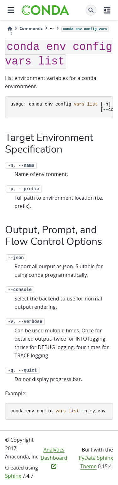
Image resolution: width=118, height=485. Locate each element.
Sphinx (13, 475)
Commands (31, 28)
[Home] (10, 28)
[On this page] (107, 10)
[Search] (91, 10)
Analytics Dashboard (54, 457)
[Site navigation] (11, 10)
